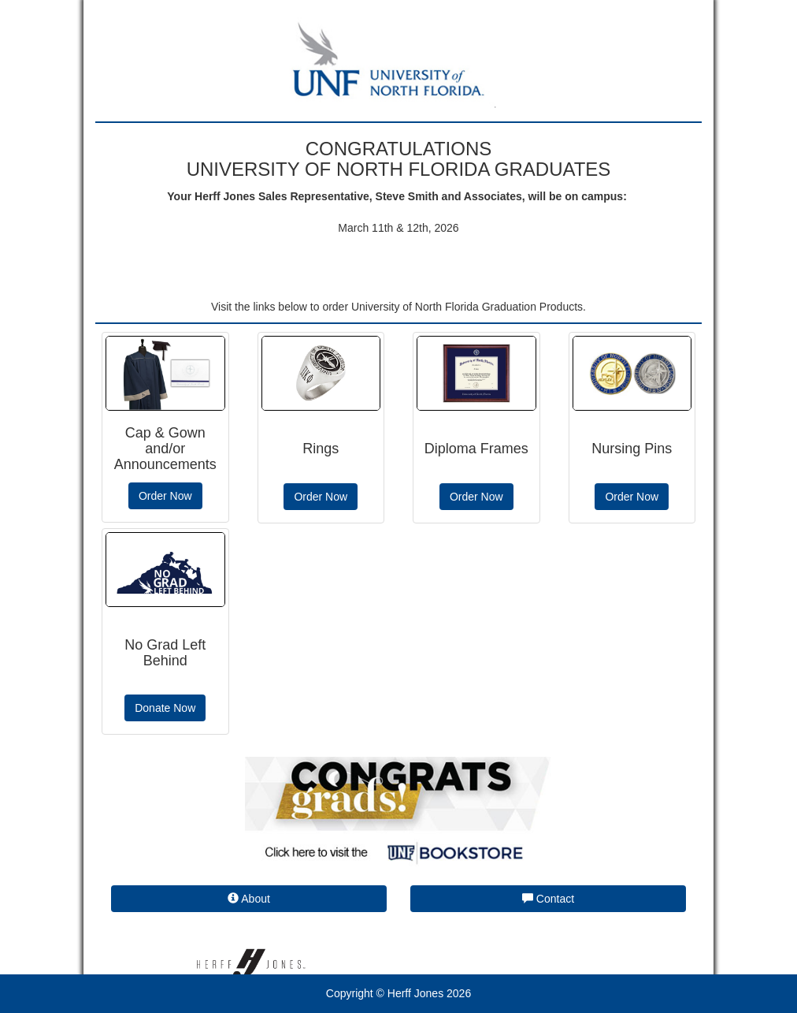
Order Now (165, 496)
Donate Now (165, 708)
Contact (548, 898)
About (249, 898)
